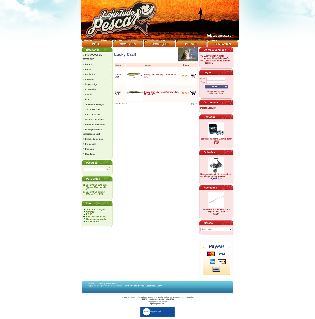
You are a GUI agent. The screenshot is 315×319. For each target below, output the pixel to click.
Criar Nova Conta (216, 93)
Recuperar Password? (216, 91)
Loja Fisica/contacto (95, 217)
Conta (100, 283)
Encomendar (111, 283)
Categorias (92, 49)
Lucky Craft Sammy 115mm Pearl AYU (95, 193)
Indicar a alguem (208, 108)
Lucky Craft (118, 75)
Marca (118, 65)
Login (207, 72)
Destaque (210, 116)
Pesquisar (92, 162)
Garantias (90, 212)
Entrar (91, 283)
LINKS (89, 214)
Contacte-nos (92, 221)
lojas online (93, 286)
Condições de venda (96, 219)
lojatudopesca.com (157, 304)
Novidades (210, 187)
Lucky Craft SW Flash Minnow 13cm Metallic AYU (96, 187)
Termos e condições (95, 209)
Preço (186, 65)
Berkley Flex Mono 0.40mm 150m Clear (216, 140)
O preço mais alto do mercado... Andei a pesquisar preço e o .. (215, 175)
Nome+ (148, 65)
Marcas (208, 222)
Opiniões (209, 152)
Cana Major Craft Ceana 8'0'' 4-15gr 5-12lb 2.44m (216, 210)
